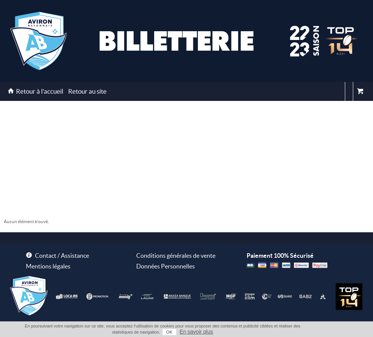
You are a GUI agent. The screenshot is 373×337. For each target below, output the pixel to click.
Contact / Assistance (62, 255)
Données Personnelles (165, 266)
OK (169, 332)
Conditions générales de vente (175, 255)
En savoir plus (196, 332)
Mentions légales (48, 266)
